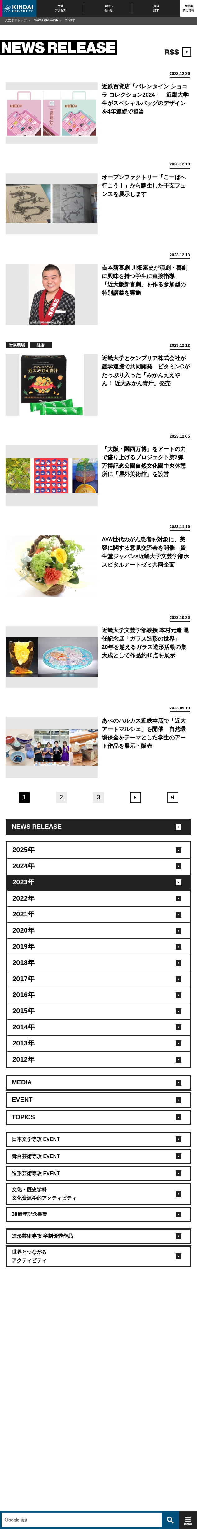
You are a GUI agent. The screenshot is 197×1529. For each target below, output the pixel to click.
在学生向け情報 (188, 8)
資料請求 (156, 8)
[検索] (81, 1506)
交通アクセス (60, 8)
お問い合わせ (108, 8)
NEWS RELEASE (46, 20)
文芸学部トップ (16, 20)
